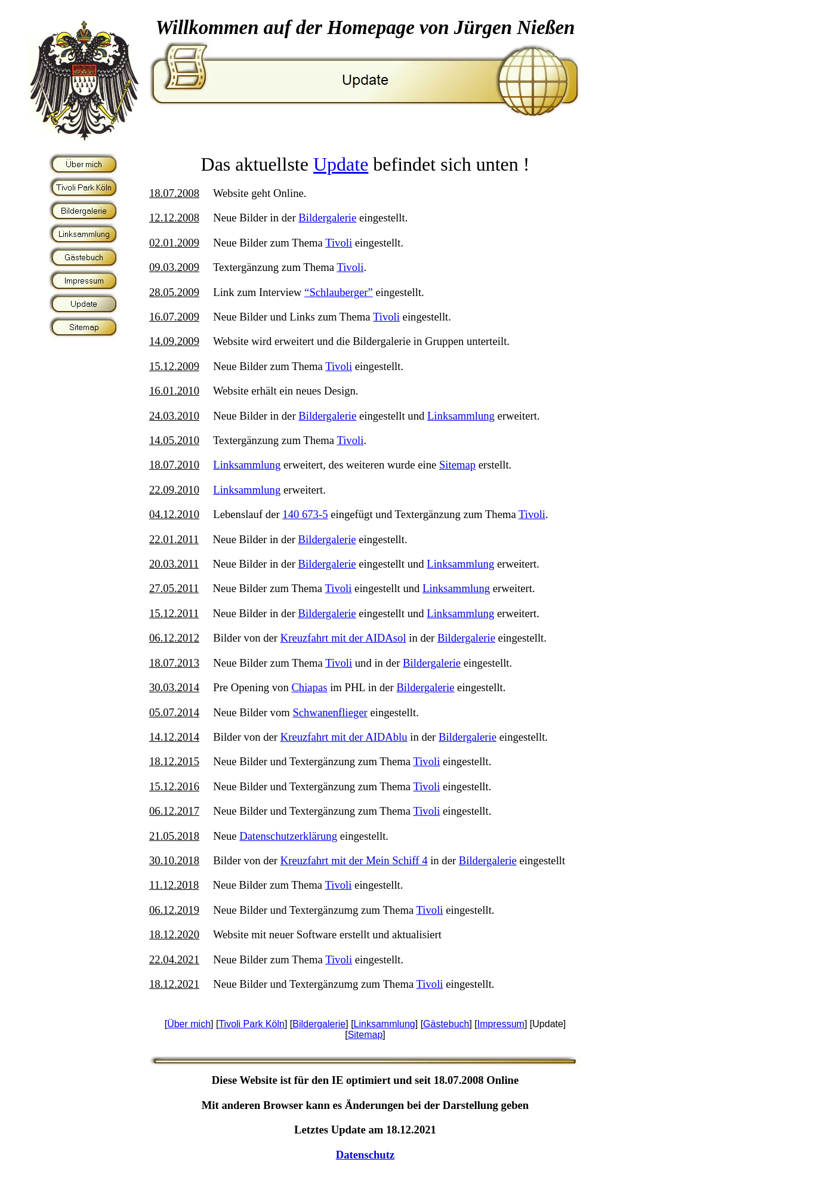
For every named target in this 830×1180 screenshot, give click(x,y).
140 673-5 (305, 514)
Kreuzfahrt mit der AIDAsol (343, 637)
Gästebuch (446, 1024)
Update (340, 164)
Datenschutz (365, 1154)
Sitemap (457, 464)
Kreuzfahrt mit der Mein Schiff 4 (354, 860)
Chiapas (309, 687)
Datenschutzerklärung (288, 836)
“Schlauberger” (338, 292)
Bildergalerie (327, 217)
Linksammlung (461, 415)
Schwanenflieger (329, 712)
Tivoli (338, 242)
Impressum (500, 1024)
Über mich (189, 1024)
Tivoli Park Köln (251, 1024)
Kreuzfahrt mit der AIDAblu (344, 737)
